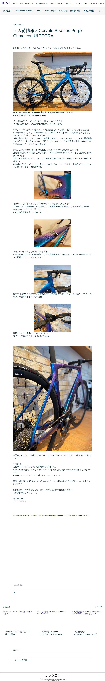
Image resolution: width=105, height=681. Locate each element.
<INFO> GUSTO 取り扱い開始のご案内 (17, 633)
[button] (100, 11)
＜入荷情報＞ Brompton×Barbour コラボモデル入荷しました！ (86, 633)
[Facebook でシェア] (14, 592)
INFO (38, 11)
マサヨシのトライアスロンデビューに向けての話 (62, 11)
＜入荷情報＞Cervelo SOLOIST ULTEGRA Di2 (51, 633)
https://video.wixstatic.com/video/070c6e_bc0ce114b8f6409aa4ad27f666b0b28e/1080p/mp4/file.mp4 (51, 515)
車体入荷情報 (89, 11)
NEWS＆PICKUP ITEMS (23, 11)
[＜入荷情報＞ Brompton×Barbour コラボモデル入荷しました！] (87, 619)
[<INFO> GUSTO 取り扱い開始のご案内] (18, 619)
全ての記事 (7, 11)
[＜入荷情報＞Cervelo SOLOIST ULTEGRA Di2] (52, 619)
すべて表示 (98, 607)
